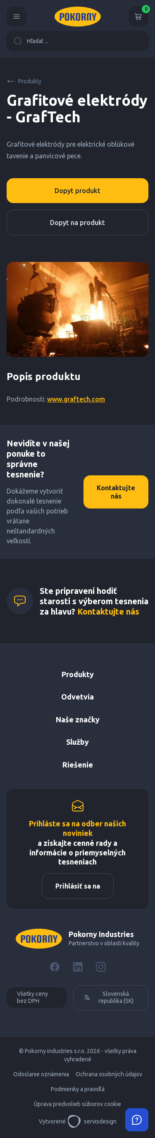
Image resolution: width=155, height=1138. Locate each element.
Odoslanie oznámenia (41, 1074)
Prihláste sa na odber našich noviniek (77, 828)
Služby (77, 742)
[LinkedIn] (78, 967)
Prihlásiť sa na (77, 886)
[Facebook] (55, 967)
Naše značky (78, 719)
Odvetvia (77, 696)
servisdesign (92, 1121)
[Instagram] (101, 967)
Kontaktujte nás (116, 492)
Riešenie (77, 764)
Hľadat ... (31, 41)
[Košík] (138, 17)
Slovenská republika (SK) (108, 997)
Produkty (24, 81)
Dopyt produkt (77, 190)
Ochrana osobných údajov (109, 1074)
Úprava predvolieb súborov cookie (77, 1104)
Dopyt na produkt (77, 222)
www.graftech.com (76, 399)
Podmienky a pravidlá (78, 1089)
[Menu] (16, 17)
